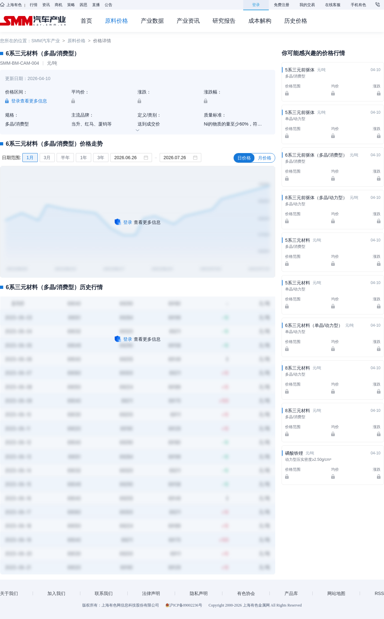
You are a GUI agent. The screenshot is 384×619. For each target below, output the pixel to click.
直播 (96, 5)
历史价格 (295, 21)
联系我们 (104, 593)
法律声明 (151, 593)
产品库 (291, 593)
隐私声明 (199, 593)
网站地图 (336, 593)
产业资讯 (188, 21)
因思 (83, 5)
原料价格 (116, 21)
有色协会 (246, 593)
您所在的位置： (15, 40)
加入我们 (56, 593)
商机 (58, 5)
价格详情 (102, 40)
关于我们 (9, 593)
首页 (86, 21)
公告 (108, 5)
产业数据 (152, 21)
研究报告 (224, 21)
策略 (71, 5)
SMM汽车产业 (45, 40)
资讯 (46, 5)
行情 (33, 5)
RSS (379, 593)
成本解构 (259, 21)
